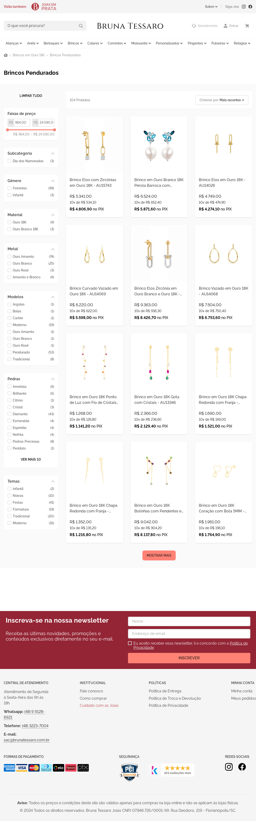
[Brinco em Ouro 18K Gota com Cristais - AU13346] (159, 410)
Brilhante (33, 392)
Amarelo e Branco (33, 276)
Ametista (33, 386)
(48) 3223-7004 (35, 726)
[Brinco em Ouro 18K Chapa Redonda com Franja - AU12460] (94, 529)
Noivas (33, 495)
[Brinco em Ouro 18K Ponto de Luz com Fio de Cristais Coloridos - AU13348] (94, 410)
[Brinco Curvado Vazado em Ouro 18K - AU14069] (94, 290)
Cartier (33, 317)
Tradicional (33, 358)
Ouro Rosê (33, 269)
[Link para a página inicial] (6, 55)
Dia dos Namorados (33, 160)
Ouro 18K (33, 221)
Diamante (33, 413)
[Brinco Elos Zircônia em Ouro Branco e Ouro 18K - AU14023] (159, 290)
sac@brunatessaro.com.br (27, 740)
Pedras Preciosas (33, 440)
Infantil (33, 194)
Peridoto (33, 447)
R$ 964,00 (21, 134)
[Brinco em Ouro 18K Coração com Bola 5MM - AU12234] (223, 529)
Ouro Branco (33, 262)
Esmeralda (33, 420)
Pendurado (33, 351)
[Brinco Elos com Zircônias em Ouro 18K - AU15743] (94, 171)
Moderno (33, 324)
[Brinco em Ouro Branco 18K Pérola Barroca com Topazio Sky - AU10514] (159, 171)
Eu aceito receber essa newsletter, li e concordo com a (190, 645)
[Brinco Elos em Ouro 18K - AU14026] (223, 171)
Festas (33, 502)
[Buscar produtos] (61, 26)
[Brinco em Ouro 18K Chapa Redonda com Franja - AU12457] (223, 410)
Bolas (33, 310)
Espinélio (33, 427)
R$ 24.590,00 (42, 134)
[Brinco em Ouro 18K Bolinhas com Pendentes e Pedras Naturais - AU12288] (159, 529)
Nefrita (33, 434)
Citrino (33, 399)
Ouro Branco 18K (33, 228)
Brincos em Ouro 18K (29, 54)
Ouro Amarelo (33, 255)
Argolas (33, 303)
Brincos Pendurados (65, 54)
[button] (31, 153)
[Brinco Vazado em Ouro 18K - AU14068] (223, 290)
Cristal (33, 406)
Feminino (33, 187)
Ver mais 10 (31, 459)
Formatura (33, 509)
